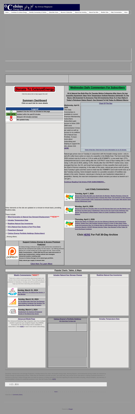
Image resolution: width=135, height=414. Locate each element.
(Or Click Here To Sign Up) (67, 321)
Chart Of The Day (105, 103)
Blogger (71, 409)
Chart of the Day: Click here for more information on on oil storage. (106, 150)
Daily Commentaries (116, 12)
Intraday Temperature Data (109, 319)
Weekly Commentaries (26, 275)
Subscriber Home (53, 12)
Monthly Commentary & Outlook (37, 12)
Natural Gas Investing (80, 12)
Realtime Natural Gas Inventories (109, 275)
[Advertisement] (68, 33)
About (125, 12)
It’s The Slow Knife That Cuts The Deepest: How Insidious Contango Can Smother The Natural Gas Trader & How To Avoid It (31, 303)
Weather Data (104, 12)
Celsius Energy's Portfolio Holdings (67, 319)
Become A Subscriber (66, 12)
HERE (66, 148)
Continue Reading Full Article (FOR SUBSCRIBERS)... (84, 182)
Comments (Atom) (17, 394)
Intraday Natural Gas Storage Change (67, 275)
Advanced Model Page (26, 319)
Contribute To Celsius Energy (19, 12)
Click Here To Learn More (41, 264)
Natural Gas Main (93, 12)
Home (7, 12)
